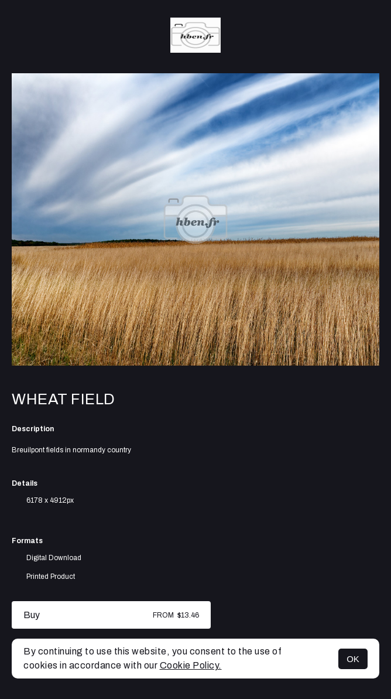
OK (353, 659)
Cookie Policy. (191, 665)
